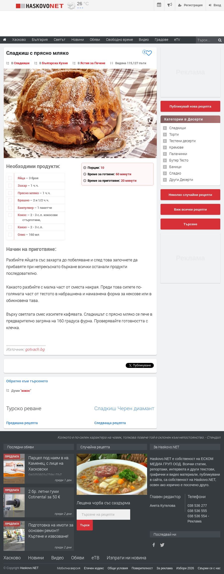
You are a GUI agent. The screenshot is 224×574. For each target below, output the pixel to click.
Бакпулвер (26, 207)
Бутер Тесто (178, 160)
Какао (22, 227)
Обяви (77, 558)
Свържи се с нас (209, 568)
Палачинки (178, 153)
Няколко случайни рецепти (190, 195)
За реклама (165, 568)
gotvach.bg (35, 349)
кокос (25, 390)
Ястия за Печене (92, 63)
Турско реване (23, 408)
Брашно (24, 200)
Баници (175, 166)
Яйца (22, 178)
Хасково (12, 558)
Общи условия (118, 568)
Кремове (176, 147)
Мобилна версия (68, 568)
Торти (174, 134)
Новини (77, 39)
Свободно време (119, 39)
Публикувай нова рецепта (190, 106)
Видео (57, 558)
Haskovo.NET (29, 568)
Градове (161, 39)
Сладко (175, 173)
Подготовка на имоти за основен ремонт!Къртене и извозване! (50, 530)
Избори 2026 (185, 568)
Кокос (22, 215)
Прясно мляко (29, 193)
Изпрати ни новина (126, 558)
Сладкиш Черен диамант (124, 408)
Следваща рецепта (110, 422)
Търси (84, 525)
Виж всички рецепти (190, 209)
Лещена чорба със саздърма (103, 502)
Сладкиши (21, 63)
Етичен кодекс (94, 568)
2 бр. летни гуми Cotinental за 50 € (44, 494)
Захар (23, 185)
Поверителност (142, 568)
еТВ (95, 558)
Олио (22, 234)
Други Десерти (181, 179)
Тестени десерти (182, 140)
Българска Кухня (55, 63)
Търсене (190, 224)
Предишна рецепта (22, 422)
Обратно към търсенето (27, 381)
